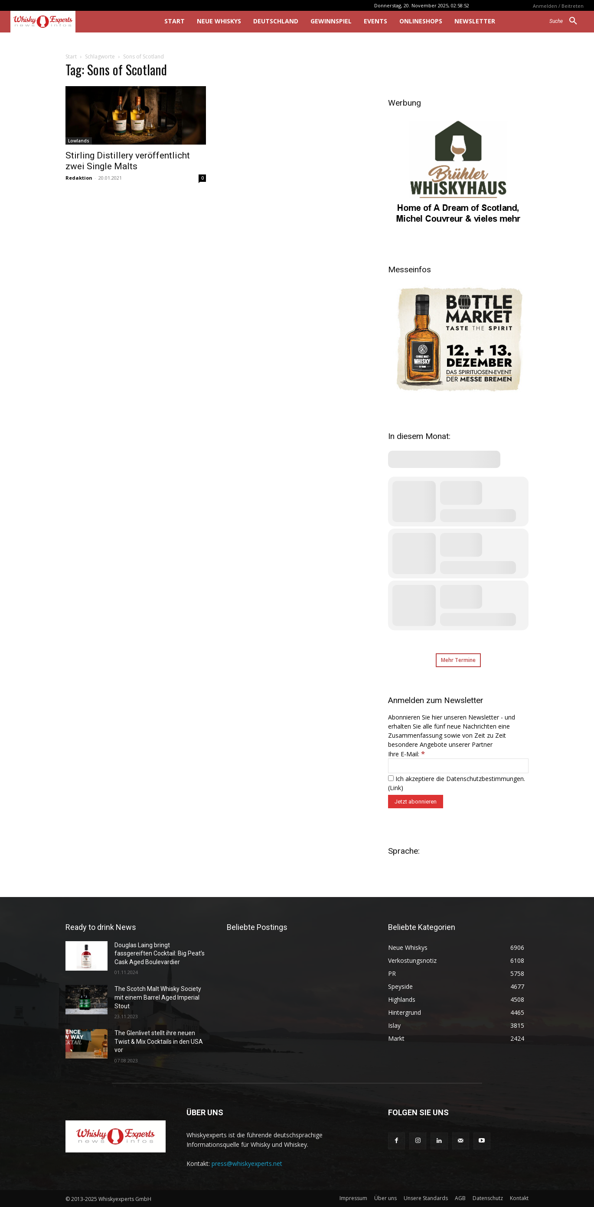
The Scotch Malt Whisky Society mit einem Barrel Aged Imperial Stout (157, 997)
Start (71, 56)
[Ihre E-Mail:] (458, 765)
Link (395, 788)
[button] (566, 21)
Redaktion (78, 177)
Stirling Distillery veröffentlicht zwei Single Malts (127, 160)
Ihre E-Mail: (406, 754)
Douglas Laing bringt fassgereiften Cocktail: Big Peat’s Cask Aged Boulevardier (159, 953)
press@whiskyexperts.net (247, 1163)
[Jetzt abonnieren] (415, 801)
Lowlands (78, 141)
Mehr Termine (458, 660)
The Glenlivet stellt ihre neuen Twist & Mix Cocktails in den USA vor (158, 1041)
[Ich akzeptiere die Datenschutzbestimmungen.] (391, 778)
